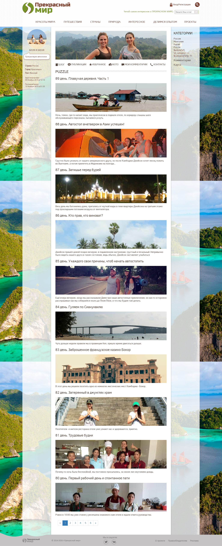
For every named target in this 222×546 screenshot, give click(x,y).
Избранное (99, 64)
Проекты (190, 22)
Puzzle (177, 47)
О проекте (160, 541)
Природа (114, 22)
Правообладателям (177, 541)
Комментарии (182, 60)
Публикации (78, 64)
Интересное (137, 22)
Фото (115, 64)
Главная (26, 22)
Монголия (179, 41)
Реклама (194, 541)
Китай (177, 44)
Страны (95, 22)
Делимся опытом (165, 22)
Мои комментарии (134, 64)
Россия (177, 38)
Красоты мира (45, 22)
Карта (177, 64)
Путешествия (73, 22)
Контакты (157, 64)
